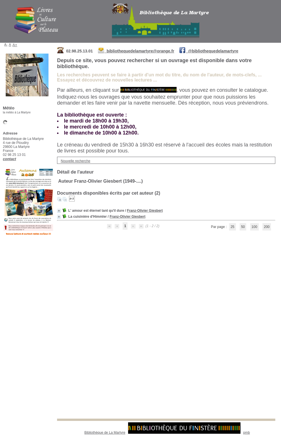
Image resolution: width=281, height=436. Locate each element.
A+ (15, 45)
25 (232, 227)
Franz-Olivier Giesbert (145, 211)
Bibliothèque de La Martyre (104, 433)
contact (9, 159)
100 (254, 227)
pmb (246, 433)
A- (5, 44)
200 (267, 227)
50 (243, 227)
